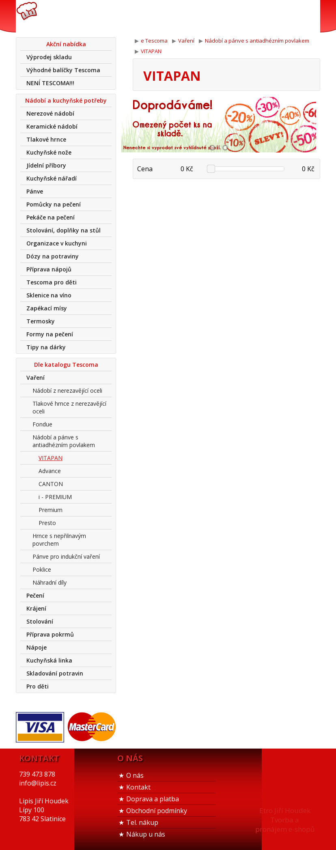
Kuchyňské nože (48, 152)
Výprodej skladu (49, 57)
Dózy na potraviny (52, 256)
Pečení (35, 595)
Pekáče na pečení (50, 217)
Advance (50, 471)
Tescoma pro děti (51, 282)
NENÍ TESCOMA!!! (50, 83)
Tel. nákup (142, 822)
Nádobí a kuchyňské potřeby (66, 100)
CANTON (51, 484)
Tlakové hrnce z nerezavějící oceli (69, 407)
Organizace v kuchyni (56, 243)
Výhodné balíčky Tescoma (63, 70)
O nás (135, 775)
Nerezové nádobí (50, 113)
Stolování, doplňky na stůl (63, 230)
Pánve (34, 191)
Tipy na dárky (46, 347)
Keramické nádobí (52, 126)
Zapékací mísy (46, 308)
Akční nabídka (66, 44)
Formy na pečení (49, 334)
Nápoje (36, 647)
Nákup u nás (145, 834)
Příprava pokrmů (50, 634)
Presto (47, 523)
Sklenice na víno (48, 295)
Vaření (35, 377)
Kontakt (138, 787)
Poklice (41, 569)
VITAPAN (50, 458)
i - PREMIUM (55, 497)
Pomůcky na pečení (53, 204)
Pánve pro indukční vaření (66, 556)
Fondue (42, 424)
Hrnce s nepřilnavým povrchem (59, 539)
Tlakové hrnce (46, 139)
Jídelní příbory (46, 165)
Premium (50, 510)
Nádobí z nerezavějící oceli (67, 390)
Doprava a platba (152, 798)
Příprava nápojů (48, 269)
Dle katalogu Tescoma (66, 364)
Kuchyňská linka (49, 660)
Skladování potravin (54, 673)
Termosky (40, 321)
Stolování (39, 621)
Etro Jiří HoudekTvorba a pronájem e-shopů (284, 820)
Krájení (36, 608)
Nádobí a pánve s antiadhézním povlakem (63, 441)
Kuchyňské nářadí (51, 178)
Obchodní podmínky (156, 810)
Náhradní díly (49, 582)
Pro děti (37, 686)
